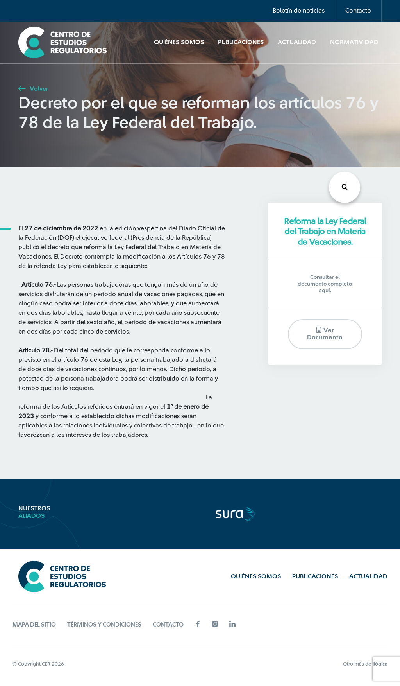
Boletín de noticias (299, 10)
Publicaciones (241, 42)
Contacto (358, 10)
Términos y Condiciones (104, 625)
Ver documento (325, 334)
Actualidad (297, 42)
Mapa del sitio (34, 625)
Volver (33, 89)
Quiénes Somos (179, 42)
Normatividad (354, 42)
